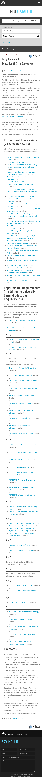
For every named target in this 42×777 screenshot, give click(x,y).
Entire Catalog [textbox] (8, 31)
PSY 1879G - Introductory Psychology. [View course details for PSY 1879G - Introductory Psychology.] (22, 634)
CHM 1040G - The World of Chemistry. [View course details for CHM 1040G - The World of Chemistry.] (22, 368)
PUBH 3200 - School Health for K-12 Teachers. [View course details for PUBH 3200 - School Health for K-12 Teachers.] (23, 260)
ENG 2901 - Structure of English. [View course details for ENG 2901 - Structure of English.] (20, 545)
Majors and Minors (17, 71)
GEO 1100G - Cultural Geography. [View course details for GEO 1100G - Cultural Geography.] (20, 585)
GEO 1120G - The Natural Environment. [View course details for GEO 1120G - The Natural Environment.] (22, 445)
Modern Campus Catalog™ (24, 776)
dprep (20, 116)
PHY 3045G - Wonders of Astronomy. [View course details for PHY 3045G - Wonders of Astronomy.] (22, 495)
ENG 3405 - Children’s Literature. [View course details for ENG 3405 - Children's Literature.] (18, 243)
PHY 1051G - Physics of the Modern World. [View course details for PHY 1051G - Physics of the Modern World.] (24, 396)
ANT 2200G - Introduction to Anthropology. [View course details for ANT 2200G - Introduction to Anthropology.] (24, 612)
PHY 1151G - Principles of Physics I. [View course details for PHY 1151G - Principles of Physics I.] (21, 418)
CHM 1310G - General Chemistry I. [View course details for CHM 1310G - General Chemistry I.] (21, 375)
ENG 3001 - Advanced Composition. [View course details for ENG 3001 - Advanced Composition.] (21, 550)
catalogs (13, 774)
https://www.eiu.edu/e (10, 116)
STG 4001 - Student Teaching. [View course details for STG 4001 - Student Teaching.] (17, 280)
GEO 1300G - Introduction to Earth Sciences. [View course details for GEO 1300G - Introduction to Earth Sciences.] (24, 452)
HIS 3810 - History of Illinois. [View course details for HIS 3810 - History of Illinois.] (18, 602)
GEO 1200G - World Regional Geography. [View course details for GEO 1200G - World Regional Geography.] (23, 591)
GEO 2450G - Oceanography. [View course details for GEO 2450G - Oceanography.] (19, 467)
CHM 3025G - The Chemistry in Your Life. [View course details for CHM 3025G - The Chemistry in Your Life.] (23, 388)
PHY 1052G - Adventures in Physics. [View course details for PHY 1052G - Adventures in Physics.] (21, 403)
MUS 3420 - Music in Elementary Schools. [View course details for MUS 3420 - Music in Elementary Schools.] (21, 255)
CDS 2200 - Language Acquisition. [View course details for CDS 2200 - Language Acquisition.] (19, 162)
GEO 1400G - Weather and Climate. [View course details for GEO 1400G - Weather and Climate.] (21, 460)
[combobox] (21, 21)
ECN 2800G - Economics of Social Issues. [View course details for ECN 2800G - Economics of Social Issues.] (23, 619)
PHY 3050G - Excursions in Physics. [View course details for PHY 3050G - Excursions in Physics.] (21, 433)
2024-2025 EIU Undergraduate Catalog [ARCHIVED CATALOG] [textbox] (21, 21)
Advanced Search (8, 43)
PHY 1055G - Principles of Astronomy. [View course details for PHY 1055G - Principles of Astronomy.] (22, 480)
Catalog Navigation (11, 49)
